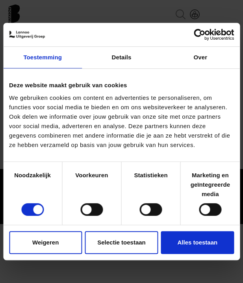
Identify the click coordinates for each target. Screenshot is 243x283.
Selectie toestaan (121, 242)
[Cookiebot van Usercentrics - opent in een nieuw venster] (199, 34)
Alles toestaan (197, 242)
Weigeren (45, 242)
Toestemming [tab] (42, 57)
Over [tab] (201, 57)
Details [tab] (122, 57)
